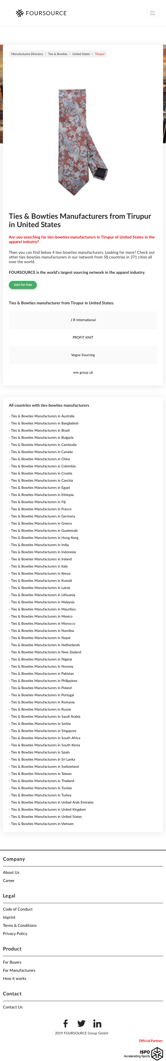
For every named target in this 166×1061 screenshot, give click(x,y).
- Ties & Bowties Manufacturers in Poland (40, 688)
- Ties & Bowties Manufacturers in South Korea (44, 745)
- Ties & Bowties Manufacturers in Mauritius (42, 609)
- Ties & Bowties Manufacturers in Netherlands (44, 645)
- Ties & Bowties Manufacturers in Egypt (39, 488)
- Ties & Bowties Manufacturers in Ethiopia (41, 495)
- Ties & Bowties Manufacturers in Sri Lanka (42, 759)
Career (8, 881)
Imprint (9, 917)
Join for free (23, 285)
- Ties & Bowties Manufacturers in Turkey (40, 795)
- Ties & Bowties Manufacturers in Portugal (41, 695)
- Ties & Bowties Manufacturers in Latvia (39, 588)
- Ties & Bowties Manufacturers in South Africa (44, 738)
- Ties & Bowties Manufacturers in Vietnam (41, 824)
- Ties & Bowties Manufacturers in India (39, 545)
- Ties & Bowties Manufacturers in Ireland (40, 559)
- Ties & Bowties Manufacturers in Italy (38, 566)
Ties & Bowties (57, 54)
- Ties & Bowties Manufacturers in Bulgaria (41, 437)
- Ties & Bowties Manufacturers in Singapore (42, 731)
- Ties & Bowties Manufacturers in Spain (39, 752)
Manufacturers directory (27, 54)
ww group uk (83, 372)
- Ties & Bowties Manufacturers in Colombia (42, 466)
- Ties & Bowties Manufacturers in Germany (42, 516)
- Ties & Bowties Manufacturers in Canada (41, 452)
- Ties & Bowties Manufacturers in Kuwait (40, 581)
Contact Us (13, 1007)
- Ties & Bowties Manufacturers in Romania (42, 702)
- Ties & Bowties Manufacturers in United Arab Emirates (51, 802)
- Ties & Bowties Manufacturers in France (40, 509)
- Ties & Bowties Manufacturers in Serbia (40, 724)
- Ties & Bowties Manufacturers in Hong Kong (43, 538)
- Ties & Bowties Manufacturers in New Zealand (45, 652)
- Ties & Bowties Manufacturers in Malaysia (41, 602)
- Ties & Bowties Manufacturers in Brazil (39, 430)
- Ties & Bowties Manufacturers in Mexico (40, 616)
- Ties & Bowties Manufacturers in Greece (40, 523)
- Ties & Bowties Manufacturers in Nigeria (40, 659)
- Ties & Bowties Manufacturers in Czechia (41, 480)
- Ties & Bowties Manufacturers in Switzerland (44, 766)
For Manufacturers (19, 970)
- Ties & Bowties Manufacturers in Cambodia (43, 445)
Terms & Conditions (20, 926)
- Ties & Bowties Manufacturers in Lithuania (42, 595)
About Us (11, 873)
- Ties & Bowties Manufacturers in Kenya (39, 573)
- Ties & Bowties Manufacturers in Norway (41, 666)
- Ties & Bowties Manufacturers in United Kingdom (47, 809)
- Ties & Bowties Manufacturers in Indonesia (42, 552)
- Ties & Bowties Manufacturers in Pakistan (41, 674)
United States (81, 54)
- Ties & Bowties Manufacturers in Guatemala (43, 530)
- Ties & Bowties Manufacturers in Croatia (40, 473)
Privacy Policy (15, 934)
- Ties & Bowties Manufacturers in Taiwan (40, 774)
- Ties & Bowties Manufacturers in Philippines (43, 681)
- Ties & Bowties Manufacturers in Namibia (41, 631)
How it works (14, 979)
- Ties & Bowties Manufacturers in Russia (40, 709)
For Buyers (12, 962)
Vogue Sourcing (83, 355)
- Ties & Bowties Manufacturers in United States (45, 817)
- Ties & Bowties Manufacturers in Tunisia (40, 788)
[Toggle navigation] (153, 13)
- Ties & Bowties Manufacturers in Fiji (37, 502)
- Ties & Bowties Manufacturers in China (39, 459)
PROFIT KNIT (83, 337)
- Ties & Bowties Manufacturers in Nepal (39, 638)
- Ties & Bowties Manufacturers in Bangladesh (44, 423)
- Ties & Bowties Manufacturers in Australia (41, 416)
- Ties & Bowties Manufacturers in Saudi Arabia (44, 716)
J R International (83, 320)
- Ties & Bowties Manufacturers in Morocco (42, 623)
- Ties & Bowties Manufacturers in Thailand (41, 781)
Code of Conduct (18, 909)
